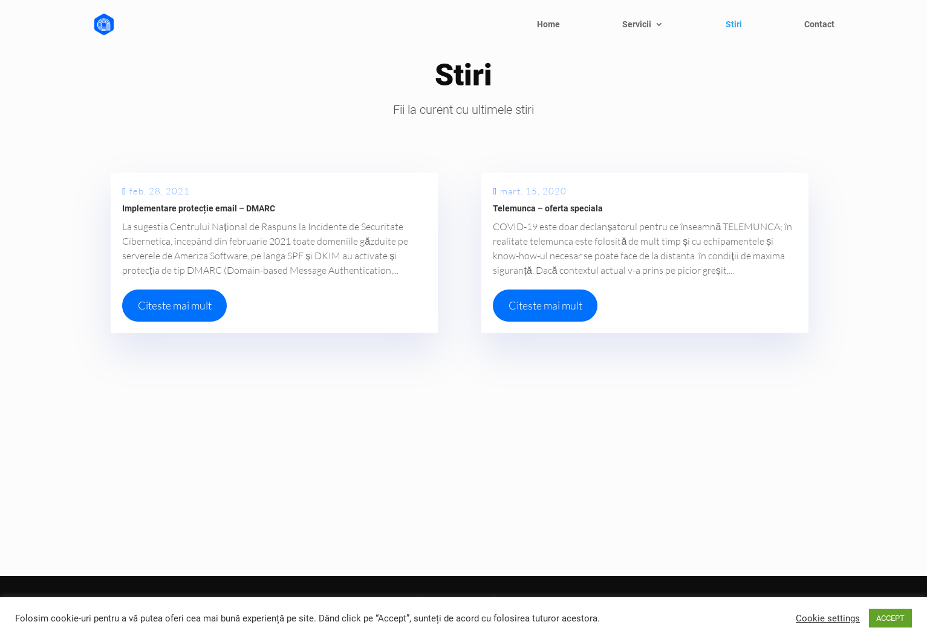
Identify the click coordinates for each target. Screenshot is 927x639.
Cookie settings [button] (828, 618)
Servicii (636, 24)
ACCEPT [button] (890, 618)
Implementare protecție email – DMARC (198, 208)
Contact (819, 24)
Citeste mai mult (175, 305)
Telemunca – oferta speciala (548, 208)
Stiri (734, 24)
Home (548, 24)
